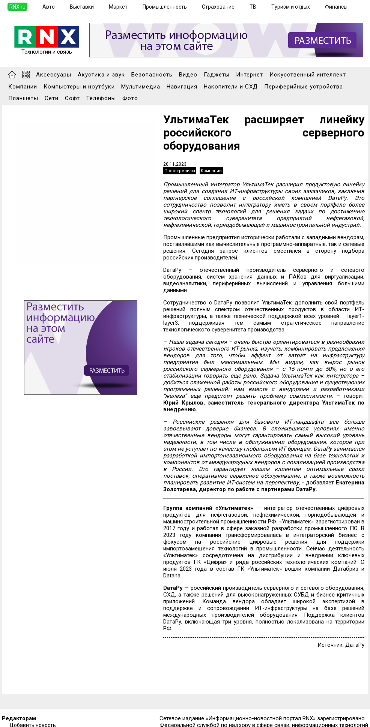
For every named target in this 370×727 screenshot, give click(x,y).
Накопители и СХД (231, 86)
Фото (130, 98)
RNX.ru (17, 7)
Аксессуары (53, 74)
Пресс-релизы (179, 170)
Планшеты (23, 98)
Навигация (182, 86)
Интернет (249, 74)
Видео (188, 74)
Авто (48, 7)
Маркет (118, 7)
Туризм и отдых (290, 7)
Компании (22, 86)
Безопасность (152, 74)
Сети (52, 98)
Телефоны (101, 98)
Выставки (82, 7)
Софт (72, 98)
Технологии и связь (47, 49)
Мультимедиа (140, 86)
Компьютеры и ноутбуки (79, 86)
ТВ (253, 7)
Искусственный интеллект (307, 74)
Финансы (336, 7)
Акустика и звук (101, 74)
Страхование (218, 7)
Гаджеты (217, 74)
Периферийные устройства (303, 86)
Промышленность (165, 7)
